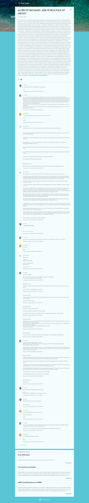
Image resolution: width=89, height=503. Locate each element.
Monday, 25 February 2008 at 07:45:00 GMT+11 (33, 329)
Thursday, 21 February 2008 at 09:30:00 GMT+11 (33, 109)
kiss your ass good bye (28, 231)
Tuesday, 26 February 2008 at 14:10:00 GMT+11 (33, 419)
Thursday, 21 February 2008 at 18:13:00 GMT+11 (33, 241)
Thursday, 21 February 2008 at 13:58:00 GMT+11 (33, 168)
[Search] (73, 4)
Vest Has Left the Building (23, 455)
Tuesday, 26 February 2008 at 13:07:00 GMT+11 (33, 406)
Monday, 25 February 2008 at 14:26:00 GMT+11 (33, 351)
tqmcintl (25, 126)
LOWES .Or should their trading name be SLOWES (29, 482)
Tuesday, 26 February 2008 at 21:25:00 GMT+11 (33, 430)
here (24, 89)
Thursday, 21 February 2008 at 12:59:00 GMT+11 (33, 122)
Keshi (24, 113)
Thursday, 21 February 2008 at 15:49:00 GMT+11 (33, 233)
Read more (68, 463)
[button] (70, 10)
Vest (24, 95)
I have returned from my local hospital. (27, 467)
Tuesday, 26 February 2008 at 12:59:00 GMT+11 (33, 395)
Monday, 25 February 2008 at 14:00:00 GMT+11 (33, 336)
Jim (24, 85)
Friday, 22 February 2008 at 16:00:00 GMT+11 (32, 251)
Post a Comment (23, 445)
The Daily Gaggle (23, 3)
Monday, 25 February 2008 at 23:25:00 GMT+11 (33, 383)
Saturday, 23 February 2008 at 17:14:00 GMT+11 (33, 291)
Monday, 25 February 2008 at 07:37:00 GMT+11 (33, 315)
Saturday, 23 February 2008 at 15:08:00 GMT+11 (33, 268)
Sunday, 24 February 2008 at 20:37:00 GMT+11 (33, 302)
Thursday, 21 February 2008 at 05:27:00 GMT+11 (33, 91)
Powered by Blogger (44, 499)
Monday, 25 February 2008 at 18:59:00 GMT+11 (33, 376)
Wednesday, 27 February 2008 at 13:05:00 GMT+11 (34, 441)
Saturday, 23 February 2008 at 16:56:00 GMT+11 (33, 280)
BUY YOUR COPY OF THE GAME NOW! (38, 75)
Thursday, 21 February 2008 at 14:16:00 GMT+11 (33, 219)
